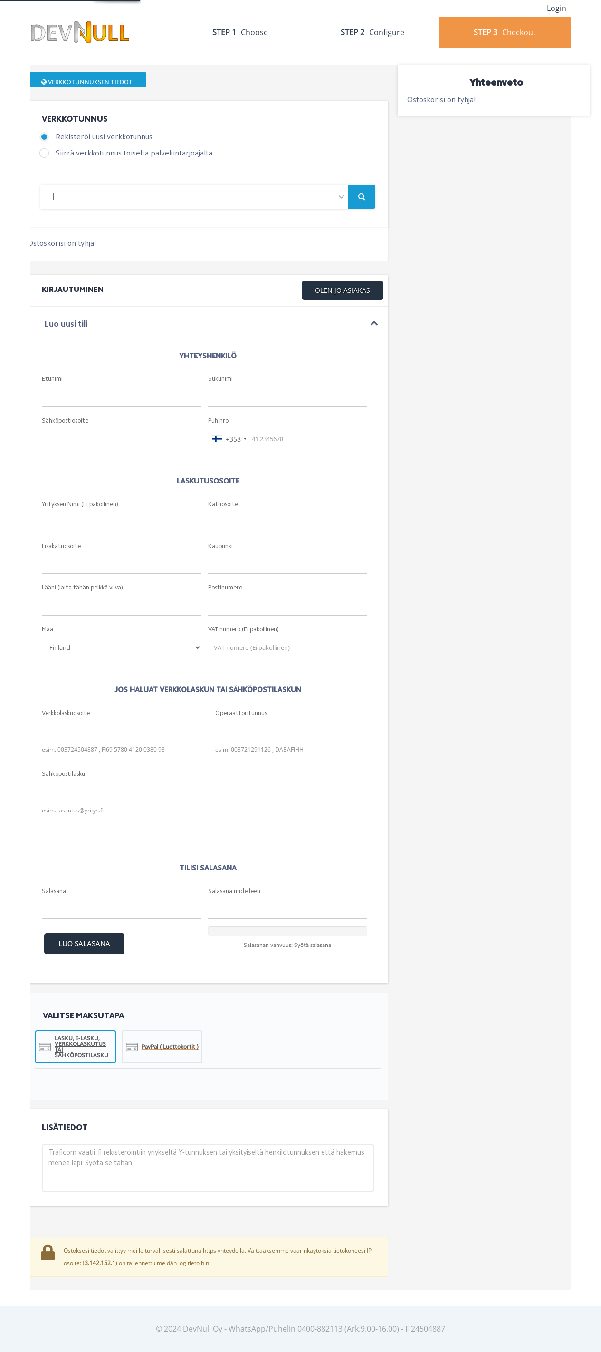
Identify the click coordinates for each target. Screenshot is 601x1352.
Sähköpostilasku (63, 774)
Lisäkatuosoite (61, 546)
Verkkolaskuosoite (66, 713)
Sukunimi (220, 379)
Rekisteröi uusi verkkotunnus (104, 137)
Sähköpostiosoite (65, 421)
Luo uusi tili (65, 324)
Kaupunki (220, 546)
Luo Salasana (84, 943)
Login (556, 8)
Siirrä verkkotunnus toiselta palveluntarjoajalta (134, 153)
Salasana (54, 891)
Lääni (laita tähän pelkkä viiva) (82, 588)
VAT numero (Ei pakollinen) (243, 630)
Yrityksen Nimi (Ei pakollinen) (80, 505)
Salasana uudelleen (234, 891)
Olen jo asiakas (342, 290)
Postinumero (225, 588)
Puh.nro (218, 421)
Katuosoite (223, 505)
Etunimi (52, 379)
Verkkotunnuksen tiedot (87, 82)
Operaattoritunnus (241, 713)
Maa (47, 630)
